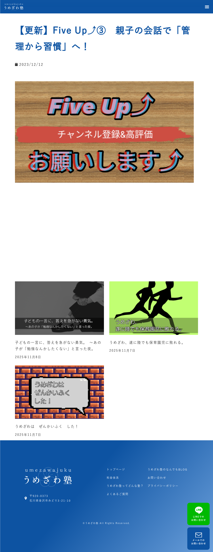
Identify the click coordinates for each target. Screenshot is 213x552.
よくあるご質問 (118, 494)
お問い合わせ (157, 477)
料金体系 (113, 477)
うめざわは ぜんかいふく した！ (47, 426)
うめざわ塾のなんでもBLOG (168, 469)
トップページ (116, 469)
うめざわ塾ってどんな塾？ (125, 485)
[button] (207, 6)
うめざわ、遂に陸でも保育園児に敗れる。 (147, 342)
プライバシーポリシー (163, 485)
